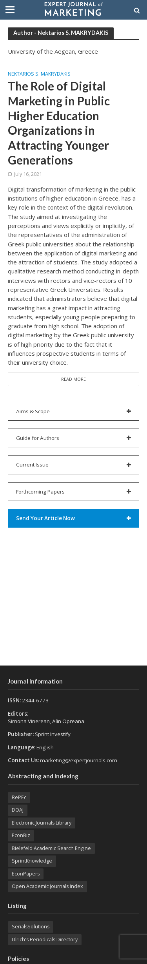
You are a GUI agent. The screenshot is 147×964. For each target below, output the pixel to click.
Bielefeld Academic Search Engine (51, 848)
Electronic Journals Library (41, 822)
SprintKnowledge (32, 860)
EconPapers (26, 873)
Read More (73, 379)
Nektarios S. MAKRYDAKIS (39, 74)
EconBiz (21, 835)
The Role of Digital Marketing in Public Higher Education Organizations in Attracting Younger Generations (59, 122)
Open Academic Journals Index (47, 886)
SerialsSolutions (30, 926)
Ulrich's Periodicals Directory (45, 939)
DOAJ (18, 810)
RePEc (19, 797)
